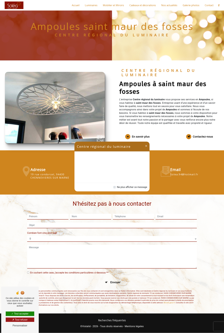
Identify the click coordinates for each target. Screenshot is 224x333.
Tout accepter (19, 313)
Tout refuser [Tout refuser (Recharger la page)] (20, 319)
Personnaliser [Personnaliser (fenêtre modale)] (20, 325)
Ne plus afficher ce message (132, 187)
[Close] (146, 146)
